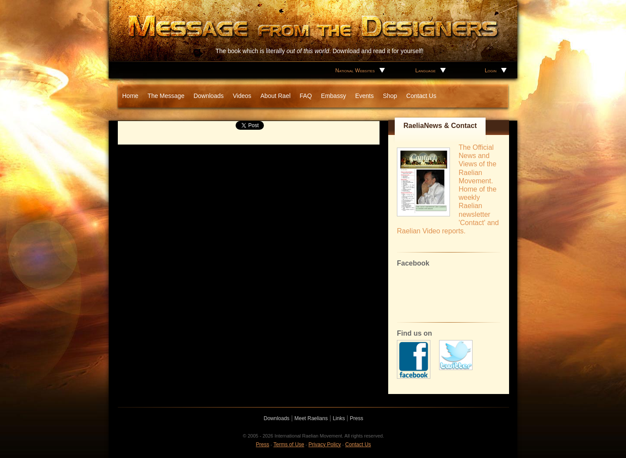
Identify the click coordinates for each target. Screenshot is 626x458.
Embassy (333, 95)
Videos (242, 95)
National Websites (355, 70)
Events (364, 95)
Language (425, 70)
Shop (390, 95)
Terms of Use (288, 444)
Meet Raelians (311, 418)
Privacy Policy (325, 444)
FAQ (306, 95)
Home (130, 95)
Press (356, 418)
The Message (165, 95)
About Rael (275, 95)
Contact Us (421, 95)
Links (339, 418)
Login (490, 70)
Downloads (208, 95)
